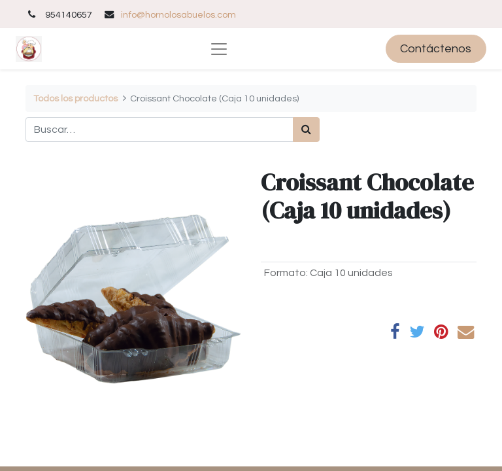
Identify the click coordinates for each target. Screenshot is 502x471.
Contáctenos (435, 49)
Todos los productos (75, 98)
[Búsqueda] (306, 129)
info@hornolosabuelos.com (178, 15)
